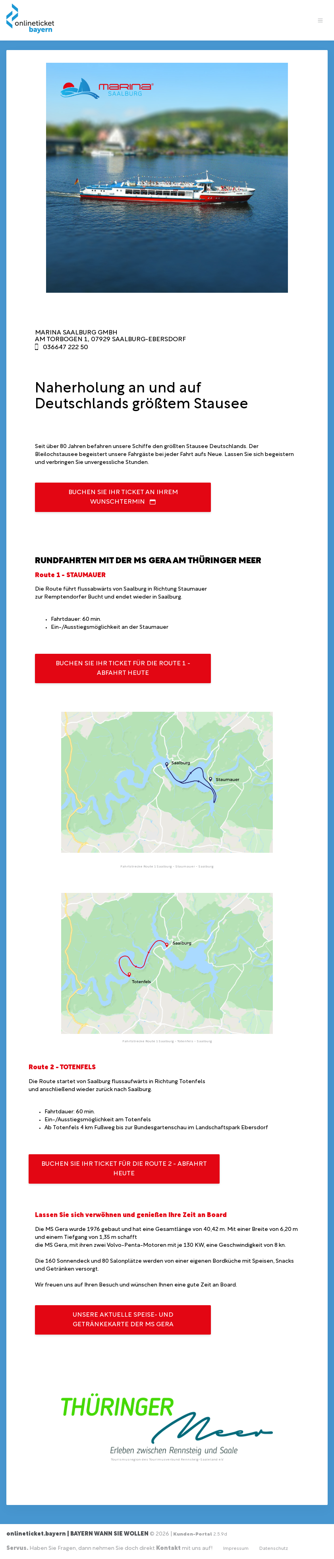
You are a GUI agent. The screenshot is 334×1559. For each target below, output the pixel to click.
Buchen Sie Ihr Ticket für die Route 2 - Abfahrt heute (124, 1168)
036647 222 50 (65, 347)
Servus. (17, 1548)
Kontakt (168, 1548)
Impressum (236, 1549)
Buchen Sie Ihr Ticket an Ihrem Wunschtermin (123, 497)
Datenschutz (273, 1549)
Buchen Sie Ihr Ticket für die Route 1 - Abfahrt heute (123, 668)
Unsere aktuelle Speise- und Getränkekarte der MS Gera (123, 1319)
